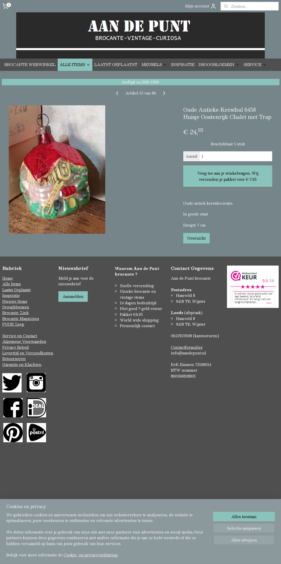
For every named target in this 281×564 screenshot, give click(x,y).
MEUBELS (154, 64)
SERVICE (255, 64)
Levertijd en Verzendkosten (27, 353)
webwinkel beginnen (149, 506)
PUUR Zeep (13, 324)
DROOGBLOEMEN (219, 64)
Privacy (9, 347)
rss (129, 506)
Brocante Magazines (20, 318)
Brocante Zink (15, 312)
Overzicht (196, 238)
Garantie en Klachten (21, 364)
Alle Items (11, 284)
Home (7, 278)
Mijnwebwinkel (195, 506)
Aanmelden (73, 296)
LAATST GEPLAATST (115, 64)
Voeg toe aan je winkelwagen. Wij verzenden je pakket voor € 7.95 (227, 176)
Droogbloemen (15, 307)
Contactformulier (187, 347)
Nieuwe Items (14, 301)
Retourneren (14, 358)
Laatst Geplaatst (16, 290)
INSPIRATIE (183, 64)
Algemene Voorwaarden (24, 341)
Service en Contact (19, 336)
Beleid (23, 347)
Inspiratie (11, 295)
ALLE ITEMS (75, 64)
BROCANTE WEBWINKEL (30, 64)
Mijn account (200, 6)
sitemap (120, 506)
